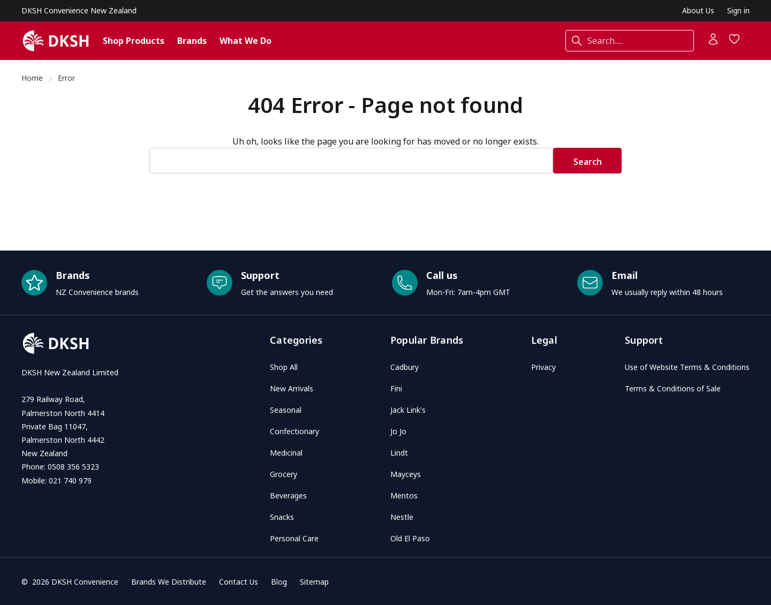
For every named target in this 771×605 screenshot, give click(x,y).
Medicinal (286, 453)
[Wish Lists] (734, 42)
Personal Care (294, 538)
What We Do (245, 41)
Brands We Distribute (168, 582)
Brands (192, 41)
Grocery (283, 474)
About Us (698, 10)
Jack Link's (408, 410)
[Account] (713, 42)
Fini (396, 388)
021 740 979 (70, 480)
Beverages (288, 495)
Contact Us (238, 582)
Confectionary (294, 431)
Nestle (401, 517)
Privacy (543, 367)
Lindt (399, 453)
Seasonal (285, 410)
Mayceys (405, 474)
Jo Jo (398, 431)
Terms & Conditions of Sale (673, 388)
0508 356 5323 (73, 467)
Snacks (282, 517)
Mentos (404, 495)
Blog (279, 582)
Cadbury (404, 367)
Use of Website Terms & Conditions (687, 367)
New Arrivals (291, 388)
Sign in (738, 10)
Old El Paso (410, 538)
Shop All (284, 367)
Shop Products (133, 41)
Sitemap (314, 582)
